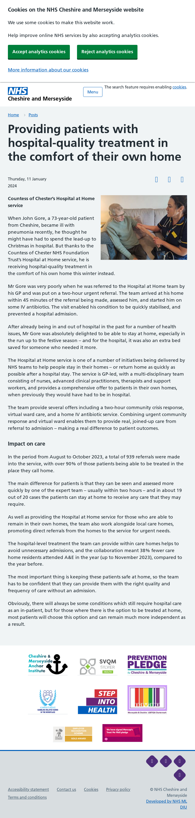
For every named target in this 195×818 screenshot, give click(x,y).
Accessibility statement (28, 789)
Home (13, 114)
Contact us (66, 789)
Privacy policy (118, 789)
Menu (92, 91)
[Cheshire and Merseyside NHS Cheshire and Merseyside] (40, 94)
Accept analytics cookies (38, 51)
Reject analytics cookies (107, 51)
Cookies (91, 789)
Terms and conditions (27, 797)
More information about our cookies (48, 70)
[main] (97, 383)
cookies (179, 87)
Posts (33, 114)
